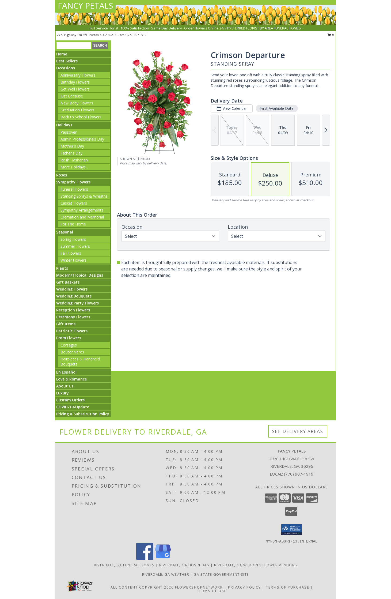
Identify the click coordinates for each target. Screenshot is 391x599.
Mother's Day (72, 146)
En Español (66, 372)
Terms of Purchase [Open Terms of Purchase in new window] (287, 587)
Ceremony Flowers (73, 316)
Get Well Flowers (75, 89)
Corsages (68, 345)
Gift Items (65, 323)
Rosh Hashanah (74, 160)
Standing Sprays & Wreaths (84, 196)
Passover (68, 132)
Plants (62, 268)
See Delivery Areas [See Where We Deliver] (297, 431)
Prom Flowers (68, 337)
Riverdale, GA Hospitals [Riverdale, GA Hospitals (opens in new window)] (184, 565)
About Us (64, 386)
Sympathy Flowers (73, 181)
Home (61, 53)
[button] (291, 529)
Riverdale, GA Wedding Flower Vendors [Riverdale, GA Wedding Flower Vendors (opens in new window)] (255, 565)
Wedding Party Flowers (77, 303)
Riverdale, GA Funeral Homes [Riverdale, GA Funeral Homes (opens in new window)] (124, 565)
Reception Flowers (73, 309)
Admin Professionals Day (82, 139)
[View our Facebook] (144, 558)
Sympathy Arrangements (81, 210)
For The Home (73, 224)
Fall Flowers (70, 253)
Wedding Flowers (72, 289)
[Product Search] (73, 45)
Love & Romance (71, 379)
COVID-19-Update (72, 406)
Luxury (62, 392)
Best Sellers (67, 60)
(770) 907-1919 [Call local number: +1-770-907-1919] (136, 35)
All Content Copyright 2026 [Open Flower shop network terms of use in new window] (142, 587)
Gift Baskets (67, 282)
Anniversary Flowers (77, 75)
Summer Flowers (75, 246)
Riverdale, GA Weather (165, 574)
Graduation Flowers (77, 109)
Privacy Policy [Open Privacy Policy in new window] (244, 587)
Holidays (64, 124)
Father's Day (71, 153)
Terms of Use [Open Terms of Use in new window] (212, 590)
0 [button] (331, 35)
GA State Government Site (221, 574)
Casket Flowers (73, 203)
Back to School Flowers (80, 116)
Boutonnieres (72, 352)
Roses (61, 175)
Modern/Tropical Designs (79, 275)
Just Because (71, 96)
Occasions (65, 67)
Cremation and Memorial (82, 217)
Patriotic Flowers (72, 330)
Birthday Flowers (75, 82)
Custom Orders (70, 399)
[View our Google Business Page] (163, 558)
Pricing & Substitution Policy (82, 413)
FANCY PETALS (85, 5)
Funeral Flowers (74, 189)
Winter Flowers (73, 260)
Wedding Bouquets (74, 296)
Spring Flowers (73, 239)
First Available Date (277, 108)
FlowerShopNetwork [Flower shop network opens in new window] (199, 587)
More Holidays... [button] (74, 166)
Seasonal (64, 232)
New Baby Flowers (76, 103)
